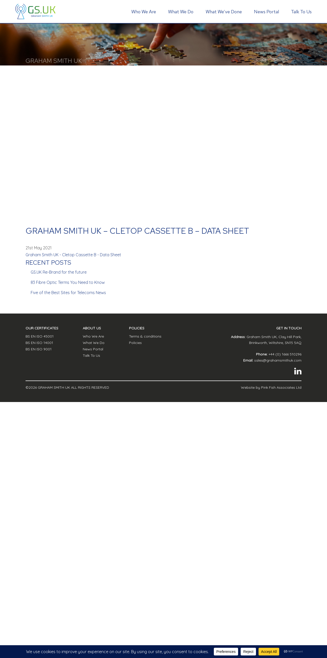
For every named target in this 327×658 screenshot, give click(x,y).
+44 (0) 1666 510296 (284, 354)
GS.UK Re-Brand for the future (59, 272)
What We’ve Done (224, 12)
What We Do (180, 12)
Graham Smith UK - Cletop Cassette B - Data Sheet (73, 254)
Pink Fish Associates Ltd (281, 387)
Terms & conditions (145, 336)
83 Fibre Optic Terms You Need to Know (68, 282)
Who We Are (143, 12)
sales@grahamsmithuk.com (277, 360)
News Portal (266, 12)
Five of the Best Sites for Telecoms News (68, 292)
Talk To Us (301, 12)
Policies (135, 342)
